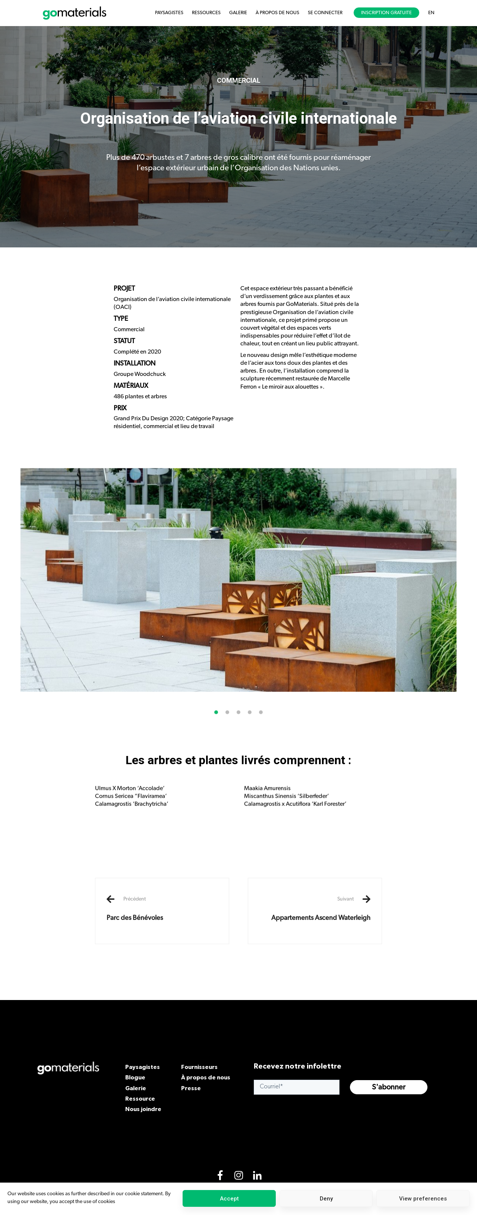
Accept (229, 1198)
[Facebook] (220, 1177)
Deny (326, 1198)
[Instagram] (238, 1177)
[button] (216, 723)
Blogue (135, 1077)
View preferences (423, 1198)
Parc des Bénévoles (162, 908)
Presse (191, 1088)
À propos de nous (205, 1077)
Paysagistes (142, 1066)
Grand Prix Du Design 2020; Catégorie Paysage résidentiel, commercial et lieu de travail (173, 422)
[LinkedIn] (257, 1177)
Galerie (135, 1088)
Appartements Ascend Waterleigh (314, 908)
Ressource (140, 1098)
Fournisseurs (199, 1066)
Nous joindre (143, 1108)
